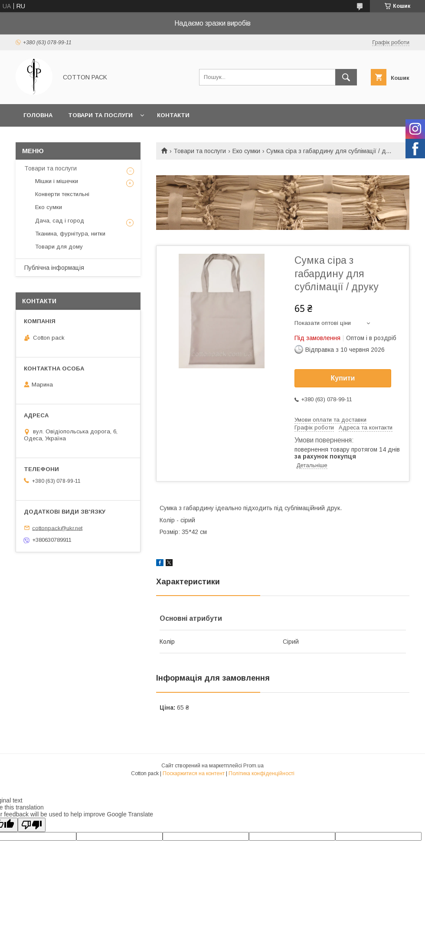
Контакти (173, 115)
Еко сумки (246, 150)
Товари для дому (59, 246)
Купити (343, 378)
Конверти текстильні (62, 194)
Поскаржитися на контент (194, 773)
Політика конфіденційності (261, 773)
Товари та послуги (100, 115)
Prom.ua (253, 766)
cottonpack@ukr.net (57, 527)
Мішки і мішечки (56, 181)
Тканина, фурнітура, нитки (70, 233)
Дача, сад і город (59, 220)
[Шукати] (346, 77)
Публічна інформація (54, 267)
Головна (37, 115)
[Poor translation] (32, 825)
